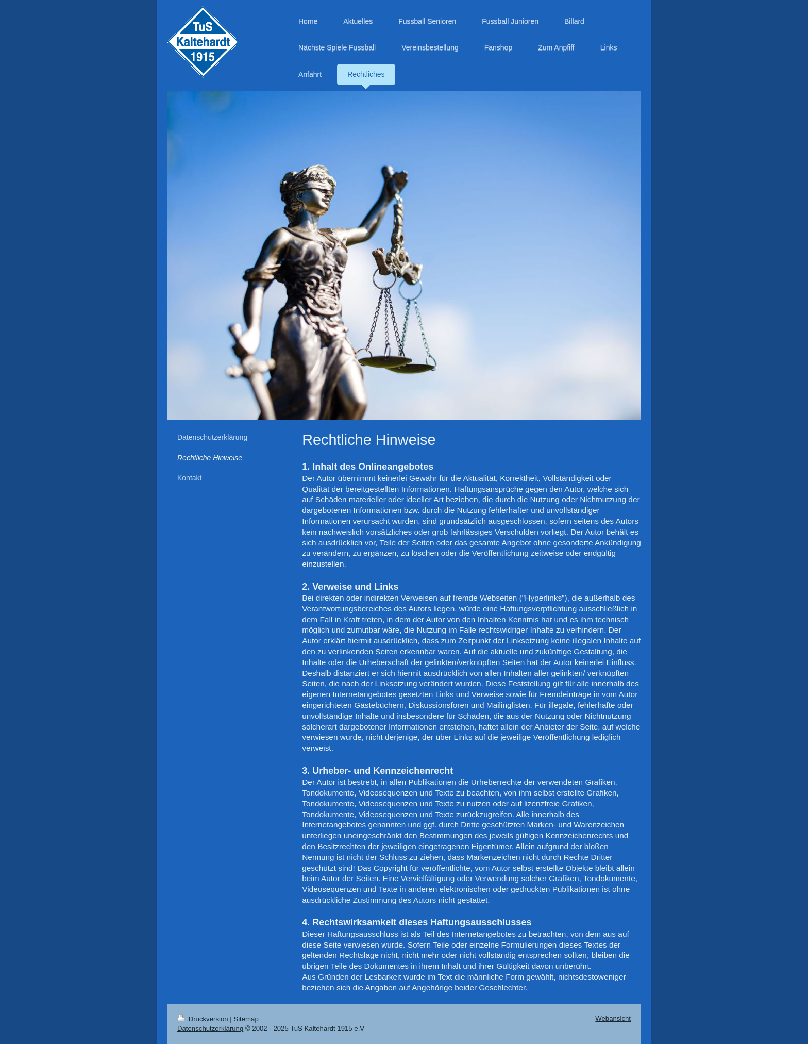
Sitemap (245, 1019)
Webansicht (613, 1018)
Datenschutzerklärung (210, 1028)
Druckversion (203, 1019)
